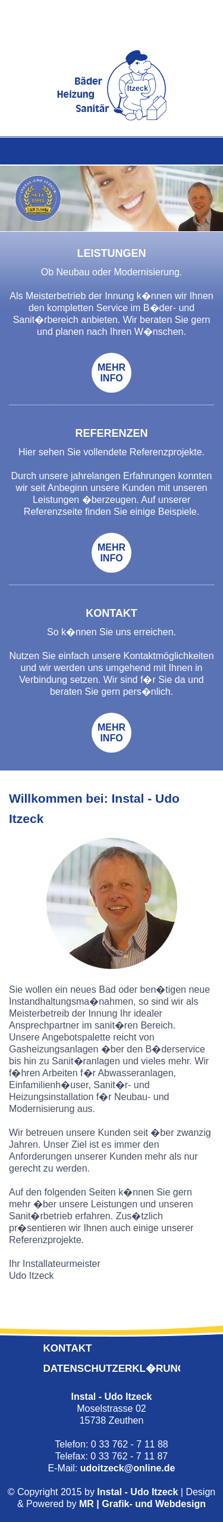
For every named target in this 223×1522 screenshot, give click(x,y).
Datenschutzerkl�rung (114, 1368)
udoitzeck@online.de (127, 1468)
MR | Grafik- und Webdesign (142, 1504)
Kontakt (67, 1348)
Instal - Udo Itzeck (137, 1492)
